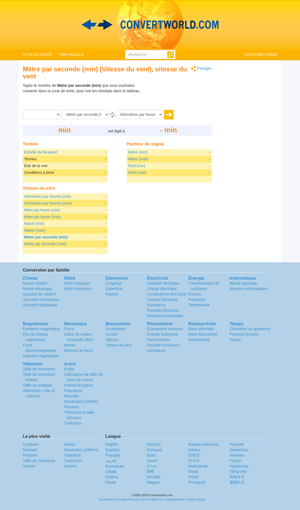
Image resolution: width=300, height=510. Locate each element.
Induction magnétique (41, 356)
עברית (152, 466)
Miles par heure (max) (42, 217)
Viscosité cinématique (41, 299)
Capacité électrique (163, 283)
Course (112, 334)
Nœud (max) (34, 230)
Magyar (153, 482)
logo (150, 24)
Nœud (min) (34, 223)
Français (113, 455)
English (112, 444)
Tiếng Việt (238, 471)
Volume (112, 294)
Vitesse (112, 339)
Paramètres (106, 499)
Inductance (156, 305)
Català (111, 471)
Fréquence (73, 390)
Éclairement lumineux (165, 329)
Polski (193, 477)
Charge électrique (162, 288)
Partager (201, 69)
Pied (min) (136, 166)
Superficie (114, 288)
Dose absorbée (201, 329)
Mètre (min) (138, 152)
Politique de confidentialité (165, 499)
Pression (71, 407)
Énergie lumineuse (162, 334)
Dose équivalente (202, 334)
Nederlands (198, 466)
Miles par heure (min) (42, 210)
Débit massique (77, 283)
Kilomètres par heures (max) (48, 203)
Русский (237, 444)
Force (69, 329)
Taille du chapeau (37, 385)
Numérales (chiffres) (81, 401)
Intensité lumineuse (163, 345)
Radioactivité (199, 339)
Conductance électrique (167, 294)
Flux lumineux (158, 339)
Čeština (112, 477)
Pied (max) (137, 172)
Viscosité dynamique (40, 305)
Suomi (152, 460)
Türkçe (235, 460)
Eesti (151, 455)
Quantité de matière (39, 294)
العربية (111, 460)
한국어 (194, 460)
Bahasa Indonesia (203, 444)
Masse (69, 345)
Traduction (73, 423)
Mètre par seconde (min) (46, 237)
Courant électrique (162, 299)
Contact (122, 499)
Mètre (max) (138, 159)
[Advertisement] (178, 96)
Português (197, 482)
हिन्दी (150, 471)
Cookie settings (195, 499)
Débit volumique (77, 288)
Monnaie (71, 396)
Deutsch (154, 444)
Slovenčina (239, 450)
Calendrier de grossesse (250, 329)
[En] (139, 114)
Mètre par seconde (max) (45, 244)
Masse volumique (37, 288)
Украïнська (239, 466)
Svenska (237, 455)
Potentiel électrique (163, 310)
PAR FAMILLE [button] (72, 54)
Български (115, 466)
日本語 (194, 455)
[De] (85, 114)
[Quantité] (42, 114)
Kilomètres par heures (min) (47, 196)
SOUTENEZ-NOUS (260, 54)
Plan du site (137, 499)
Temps (235, 339)
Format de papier (78, 385)
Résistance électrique (165, 316)
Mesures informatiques (249, 288)
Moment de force (78, 350)
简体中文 (237, 477)
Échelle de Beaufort (40, 152)
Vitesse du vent (118, 345)
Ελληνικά (154, 450)
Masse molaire (35, 283)
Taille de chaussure (39, 369)
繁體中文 (237, 482)
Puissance (197, 299)
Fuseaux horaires (244, 334)
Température (199, 305)
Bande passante (243, 283)
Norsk (193, 471)
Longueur (114, 283)
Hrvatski (154, 477)
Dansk (111, 482)
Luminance (156, 350)
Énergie (194, 294)
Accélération (116, 329)
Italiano (194, 450)
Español (112, 450)
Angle (69, 369)
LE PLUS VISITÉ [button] (37, 54)
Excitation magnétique (41, 329)
